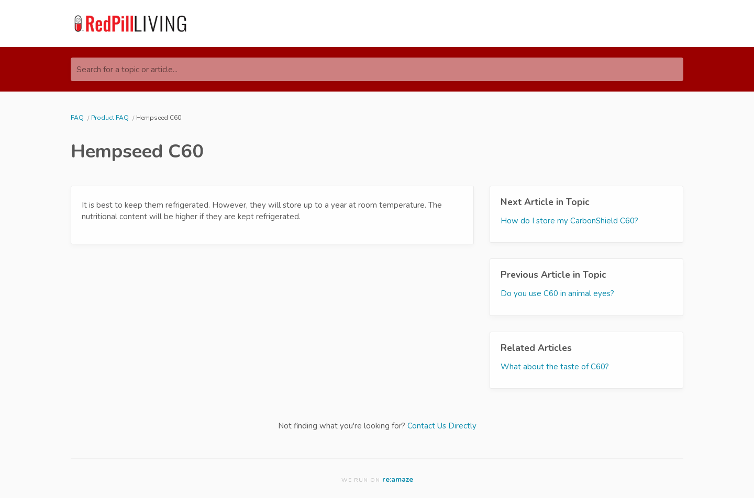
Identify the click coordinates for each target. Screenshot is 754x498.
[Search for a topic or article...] (377, 69)
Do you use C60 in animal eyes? (557, 293)
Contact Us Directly (441, 426)
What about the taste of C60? (555, 366)
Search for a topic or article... (127, 69)
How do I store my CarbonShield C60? (569, 221)
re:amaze (397, 479)
